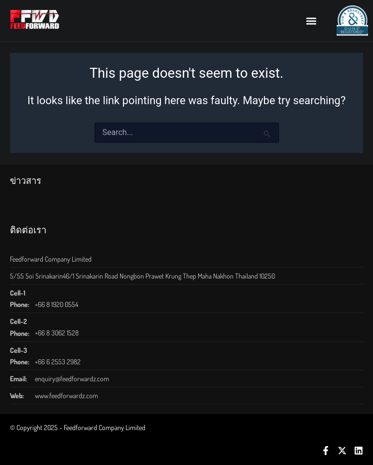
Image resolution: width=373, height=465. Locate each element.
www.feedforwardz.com (66, 395)
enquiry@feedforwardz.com (72, 378)
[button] (311, 20)
